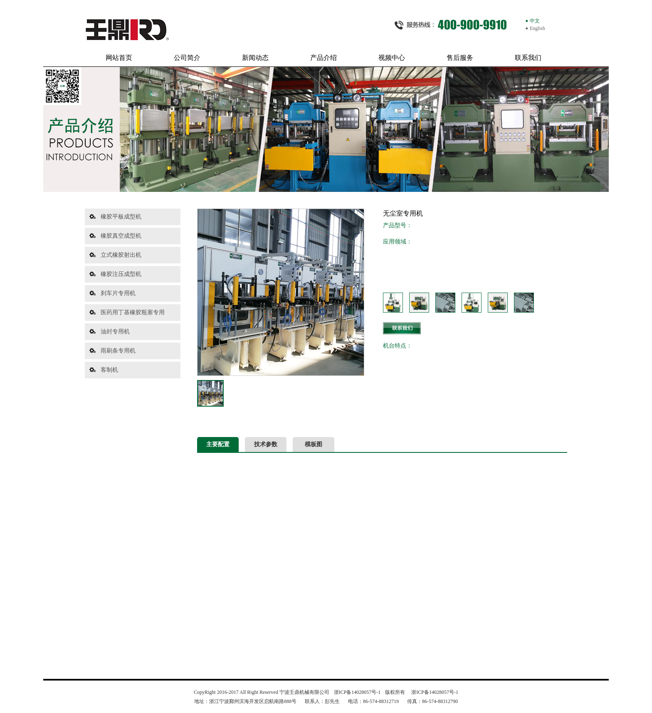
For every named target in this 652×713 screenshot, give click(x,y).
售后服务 (460, 57)
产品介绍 (323, 57)
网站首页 (119, 57)
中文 (535, 21)
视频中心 (391, 57)
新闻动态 (255, 57)
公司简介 (187, 57)
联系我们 (528, 57)
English (537, 28)
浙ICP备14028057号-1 (357, 692)
